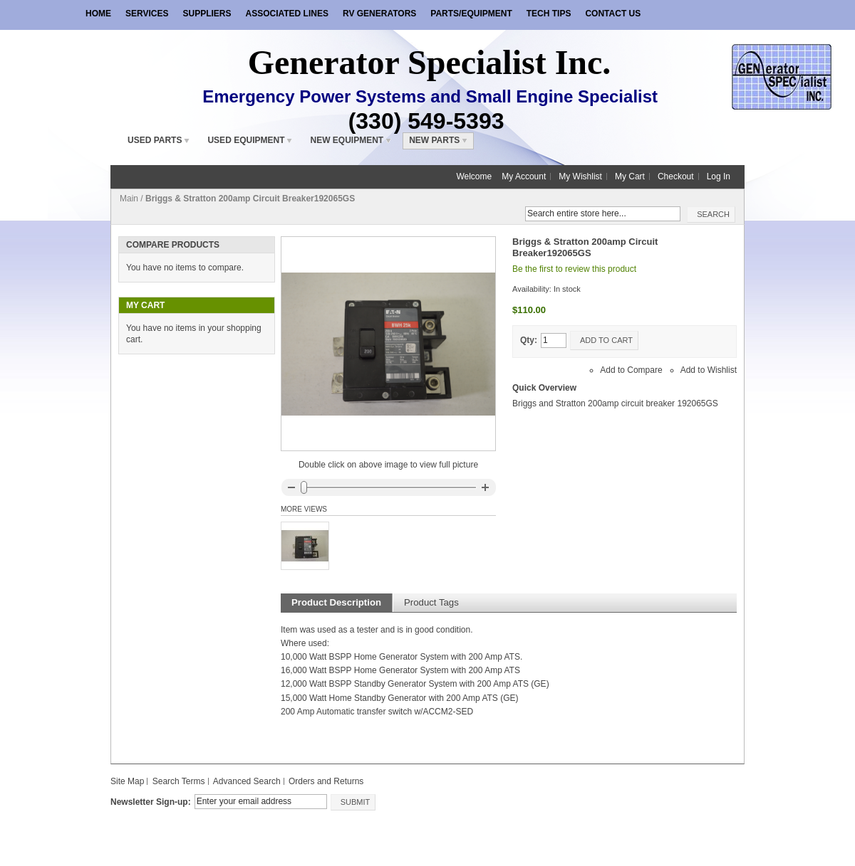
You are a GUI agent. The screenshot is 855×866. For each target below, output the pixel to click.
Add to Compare (631, 370)
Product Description (336, 602)
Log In (718, 176)
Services (146, 14)
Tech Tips (549, 14)
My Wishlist (580, 176)
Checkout (676, 176)
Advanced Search (247, 781)
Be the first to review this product (574, 269)
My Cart (630, 176)
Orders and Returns (326, 781)
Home (98, 14)
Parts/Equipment (471, 14)
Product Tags (431, 602)
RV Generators (379, 14)
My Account (524, 176)
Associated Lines (286, 14)
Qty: (528, 340)
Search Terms (178, 781)
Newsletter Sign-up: (150, 802)
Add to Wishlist (708, 370)
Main (129, 199)
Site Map (127, 781)
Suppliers (206, 14)
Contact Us (613, 14)
